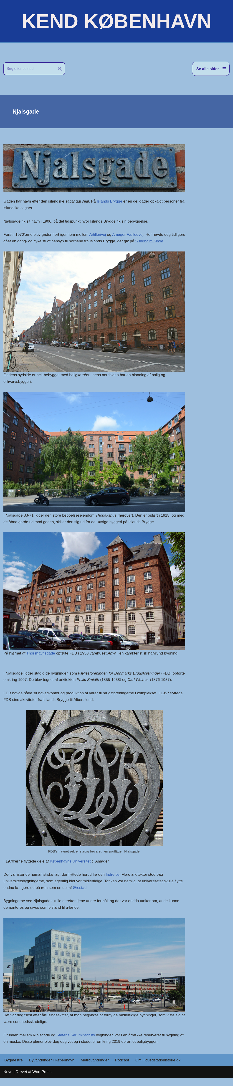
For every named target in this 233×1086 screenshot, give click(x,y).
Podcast (122, 1068)
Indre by (113, 882)
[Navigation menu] (211, 69)
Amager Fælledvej (128, 235)
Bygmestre (13, 1068)
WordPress (41, 1080)
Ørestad (80, 895)
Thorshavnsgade (41, 654)
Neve (8, 1080)
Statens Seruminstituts (76, 1043)
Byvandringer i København (52, 1068)
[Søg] (29, 68)
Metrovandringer (95, 1068)
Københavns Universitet (70, 869)
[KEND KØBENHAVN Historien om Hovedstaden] (116, 21)
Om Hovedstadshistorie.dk (158, 1068)
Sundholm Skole (165, 241)
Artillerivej (98, 235)
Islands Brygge (110, 201)
